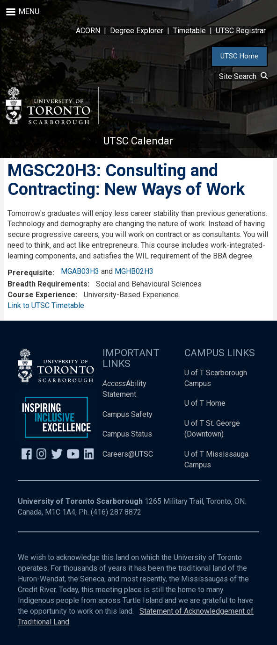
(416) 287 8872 (116, 512)
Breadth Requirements (47, 284)
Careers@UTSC (127, 454)
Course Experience (41, 294)
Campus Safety (127, 414)
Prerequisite (29, 272)
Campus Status (127, 434)
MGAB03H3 (80, 271)
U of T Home (205, 403)
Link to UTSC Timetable (45, 305)
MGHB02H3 (134, 271)
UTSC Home (239, 56)
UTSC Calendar (138, 141)
